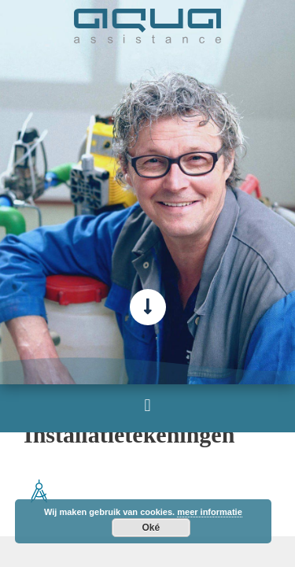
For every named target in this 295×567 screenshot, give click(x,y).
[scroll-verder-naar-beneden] (148, 307)
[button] (147, 405)
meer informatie (209, 512)
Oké (151, 527)
